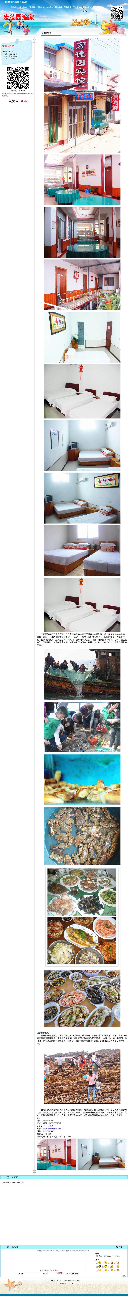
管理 (124, 1278)
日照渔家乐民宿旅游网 (12, 2)
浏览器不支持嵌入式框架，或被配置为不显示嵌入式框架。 (64, 1211)
